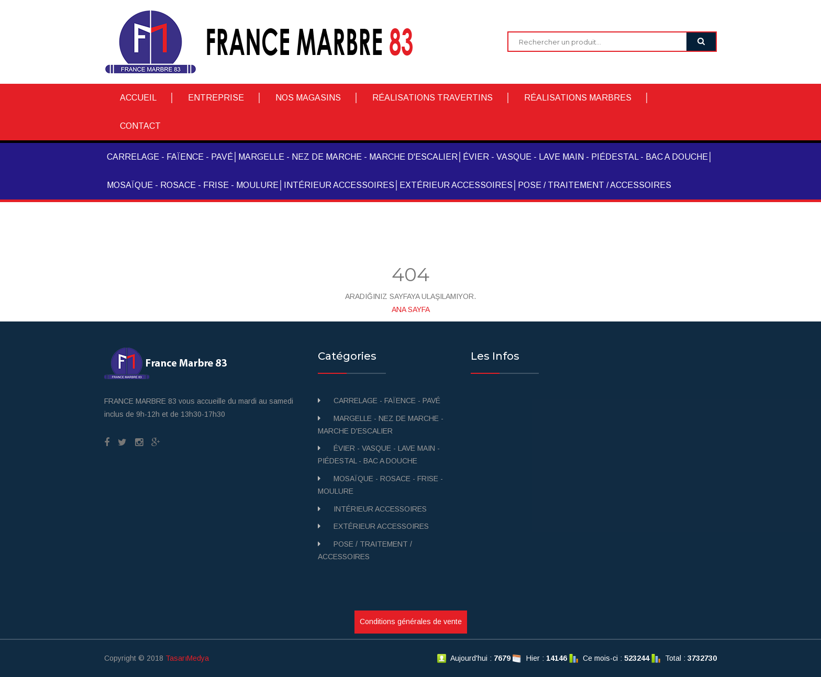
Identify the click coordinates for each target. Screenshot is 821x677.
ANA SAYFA (411, 309)
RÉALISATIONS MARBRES (577, 97)
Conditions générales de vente (411, 621)
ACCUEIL (138, 97)
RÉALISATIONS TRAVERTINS (432, 97)
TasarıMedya (187, 658)
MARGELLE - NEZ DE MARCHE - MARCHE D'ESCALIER (348, 156)
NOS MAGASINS (308, 97)
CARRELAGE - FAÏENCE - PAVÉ (170, 156)
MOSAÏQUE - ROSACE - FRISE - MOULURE (193, 185)
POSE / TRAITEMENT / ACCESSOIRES (594, 185)
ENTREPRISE (216, 97)
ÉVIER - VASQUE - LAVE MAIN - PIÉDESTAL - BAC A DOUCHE (585, 156)
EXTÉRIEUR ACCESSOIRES (456, 185)
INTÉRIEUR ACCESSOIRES (339, 185)
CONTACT (140, 125)
